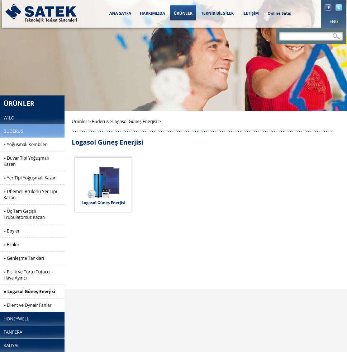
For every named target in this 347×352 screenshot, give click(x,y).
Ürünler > (82, 121)
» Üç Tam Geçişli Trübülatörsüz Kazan (24, 214)
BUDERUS (13, 131)
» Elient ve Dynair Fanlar (28, 305)
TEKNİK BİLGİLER (217, 13)
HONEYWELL (16, 319)
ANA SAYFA (120, 13)
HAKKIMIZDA (152, 13)
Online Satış (279, 13)
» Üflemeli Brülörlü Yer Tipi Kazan (30, 194)
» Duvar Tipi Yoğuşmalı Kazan (26, 161)
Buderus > (102, 121)
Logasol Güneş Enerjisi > (136, 121)
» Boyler (12, 231)
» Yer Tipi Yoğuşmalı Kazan (30, 178)
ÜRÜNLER (183, 13)
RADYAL (11, 345)
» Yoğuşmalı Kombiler (25, 144)
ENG (333, 21)
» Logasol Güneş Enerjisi (29, 291)
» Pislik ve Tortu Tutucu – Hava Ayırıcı (28, 275)
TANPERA (13, 332)
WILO (9, 118)
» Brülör (11, 244)
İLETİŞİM (250, 13)
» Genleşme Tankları (24, 258)
